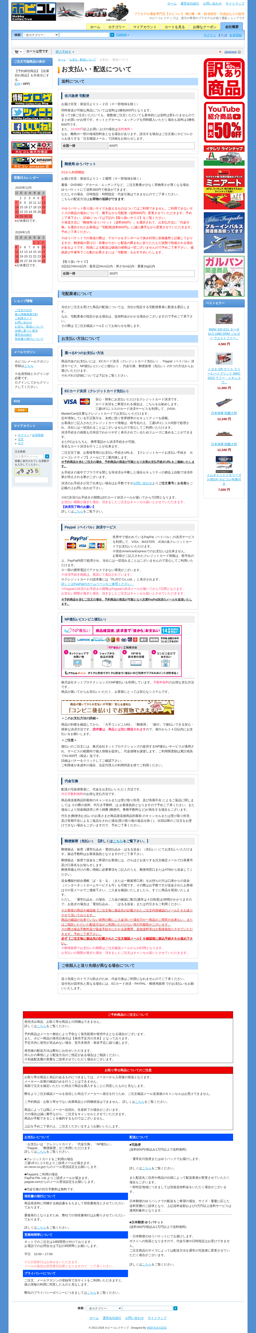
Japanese (230, 52)
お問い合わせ (212, 3)
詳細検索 (121, 34)
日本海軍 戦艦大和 (224, 413)
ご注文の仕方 (23, 310)
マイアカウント (145, 27)
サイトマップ (235, 3)
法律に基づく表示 (26, 330)
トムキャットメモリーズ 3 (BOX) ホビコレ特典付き (224, 479)
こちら (78, 511)
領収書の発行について (29, 339)
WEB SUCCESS (157, 1327)
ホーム (172, 3)
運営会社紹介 (190, 3)
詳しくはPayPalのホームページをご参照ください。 (97, 584)
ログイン (210, 35)
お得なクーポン (204, 27)
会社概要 (232, 27)
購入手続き (63, 52)
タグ (21, 443)
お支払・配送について (82, 59)
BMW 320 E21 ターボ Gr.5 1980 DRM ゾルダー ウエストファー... (224, 334)
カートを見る (175, 27)
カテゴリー (116, 27)
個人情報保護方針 (26, 314)
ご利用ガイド (23, 318)
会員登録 (235, 35)
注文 (21, 439)
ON (18, 84)
